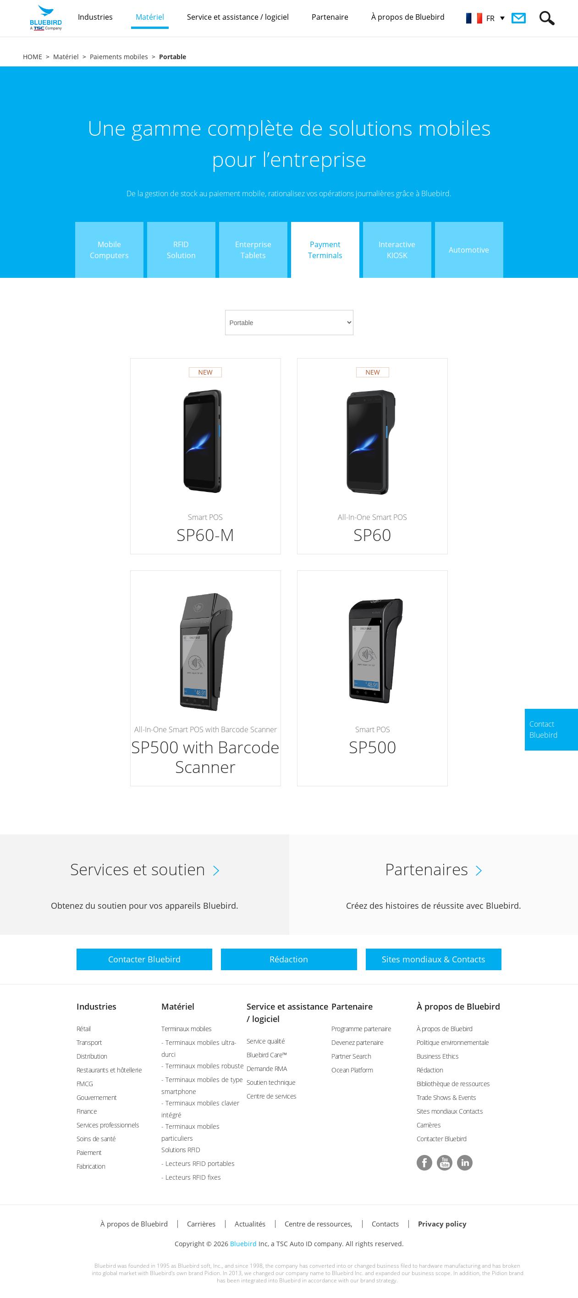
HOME (32, 56)
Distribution (92, 1056)
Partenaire (352, 1006)
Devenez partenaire (357, 1042)
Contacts (385, 1223)
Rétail (84, 1028)
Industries (96, 1006)
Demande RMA (267, 1068)
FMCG (85, 1083)
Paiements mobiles (119, 56)
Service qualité (266, 1041)
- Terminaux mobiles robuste (202, 1065)
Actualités (250, 1223)
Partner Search (351, 1056)
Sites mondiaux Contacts (450, 1111)
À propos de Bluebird (458, 1006)
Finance (87, 1111)
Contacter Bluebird (442, 1138)
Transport (89, 1042)
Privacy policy (442, 1223)
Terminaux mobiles (186, 1028)
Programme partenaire (361, 1028)
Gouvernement (97, 1097)
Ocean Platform (352, 1070)
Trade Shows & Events (446, 1097)
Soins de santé (96, 1138)
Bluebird (243, 1243)
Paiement (89, 1152)
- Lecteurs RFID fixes (191, 1177)
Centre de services (272, 1096)
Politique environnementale (453, 1042)
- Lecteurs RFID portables (198, 1163)
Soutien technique (271, 1082)
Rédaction (430, 1070)
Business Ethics (438, 1056)
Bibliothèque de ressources (453, 1083)
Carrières (429, 1125)
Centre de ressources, (318, 1223)
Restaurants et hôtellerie (109, 1070)
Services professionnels (108, 1125)
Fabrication (91, 1166)
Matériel (66, 56)
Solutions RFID (180, 1149)
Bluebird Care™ (267, 1054)
